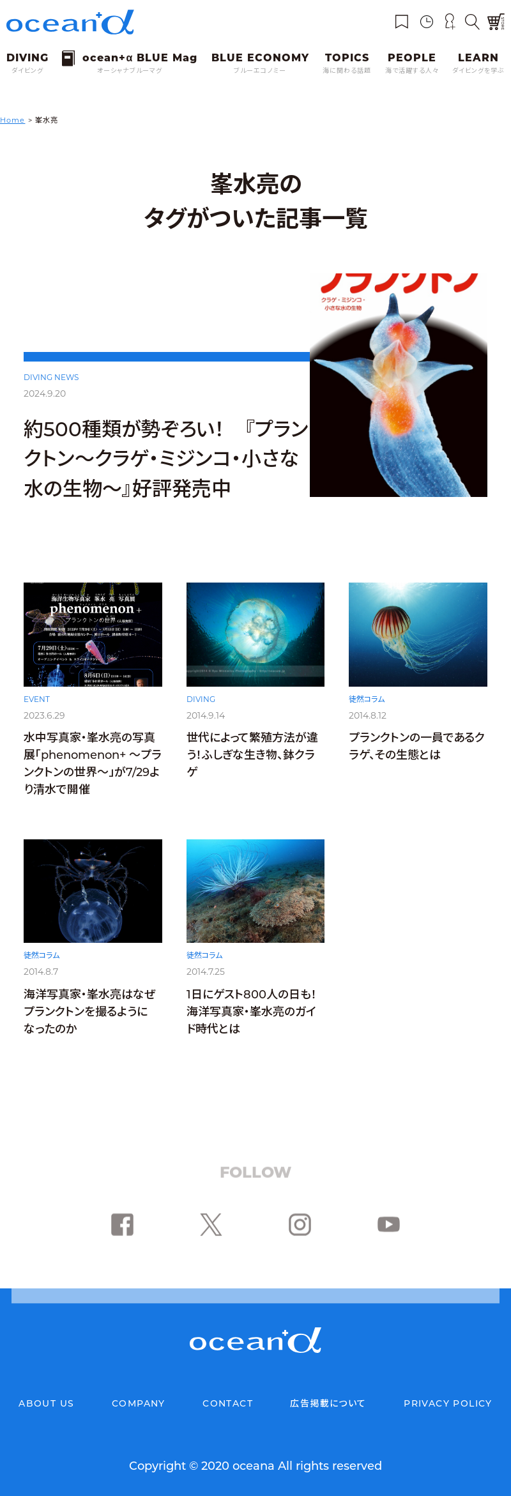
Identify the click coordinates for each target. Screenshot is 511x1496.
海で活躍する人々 (412, 70)
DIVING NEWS (51, 377)
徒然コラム (367, 709)
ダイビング (27, 70)
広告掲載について (328, 1403)
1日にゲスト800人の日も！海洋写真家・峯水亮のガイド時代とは (252, 1028)
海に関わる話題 (347, 70)
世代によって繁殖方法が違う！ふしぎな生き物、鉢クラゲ (252, 761)
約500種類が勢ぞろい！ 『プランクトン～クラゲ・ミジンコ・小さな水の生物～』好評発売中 (166, 459)
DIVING (201, 704)
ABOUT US (46, 1403)
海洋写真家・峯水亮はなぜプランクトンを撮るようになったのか (90, 1026)
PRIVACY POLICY (448, 1403)
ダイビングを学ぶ (478, 70)
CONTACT (227, 1403)
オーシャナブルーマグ (129, 70)
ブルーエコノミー (260, 70)
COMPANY (138, 1403)
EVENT (37, 703)
